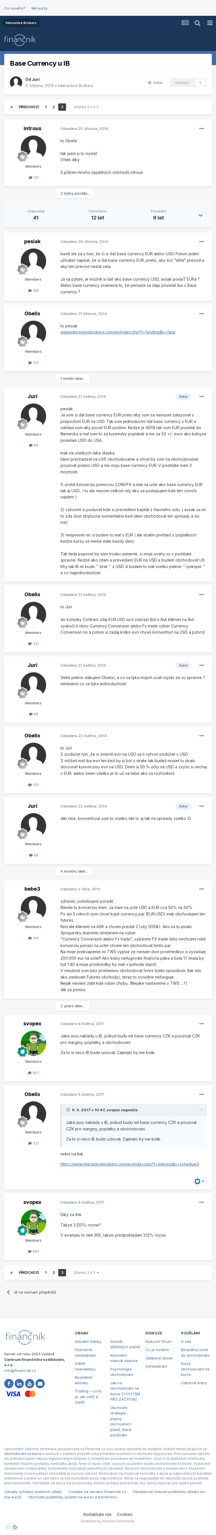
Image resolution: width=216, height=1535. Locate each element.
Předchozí (29, 107)
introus (32, 128)
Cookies (124, 1514)
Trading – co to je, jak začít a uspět (88, 1396)
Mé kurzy (40, 8)
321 (33, 362)
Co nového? (15, 8)
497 (33, 1072)
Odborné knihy (194, 1383)
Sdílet (155, 82)
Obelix (32, 313)
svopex (32, 1023)
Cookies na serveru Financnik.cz (97, 1491)
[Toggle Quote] (68, 1110)
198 (33, 290)
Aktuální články (88, 1341)
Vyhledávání (156, 1366)
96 (33, 445)
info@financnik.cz (20, 1370)
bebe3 (32, 889)
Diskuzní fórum (158, 1341)
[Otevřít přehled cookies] (15, 1527)
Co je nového (157, 1349)
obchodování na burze (22, 1454)
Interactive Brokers (75, 85)
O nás (186, 1341)
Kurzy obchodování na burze (195, 1369)
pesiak (32, 241)
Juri (36, 79)
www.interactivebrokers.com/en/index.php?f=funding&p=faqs (118, 332)
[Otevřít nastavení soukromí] (8, 1527)
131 (34, 177)
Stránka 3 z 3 (86, 107)
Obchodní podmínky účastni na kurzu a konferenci (72, 1497)
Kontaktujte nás (98, 1514)
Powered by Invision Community (108, 1521)
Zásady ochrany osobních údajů (33, 1491)
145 (33, 938)
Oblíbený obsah (159, 1358)
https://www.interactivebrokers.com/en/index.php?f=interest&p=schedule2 (129, 1164)
